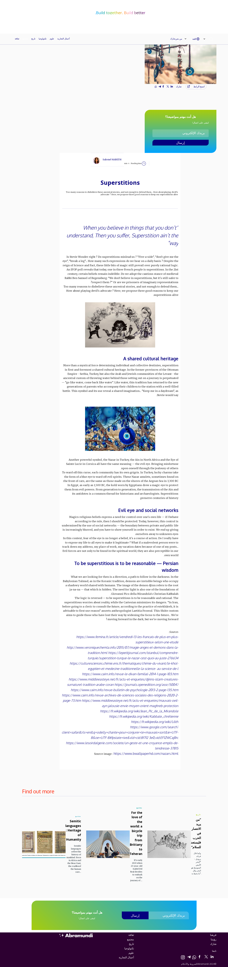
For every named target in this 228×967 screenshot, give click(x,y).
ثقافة (17, 38)
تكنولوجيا (43, 38)
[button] (200, 39)
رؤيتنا (213, 939)
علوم (52, 38)
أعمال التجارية (63, 38)
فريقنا (213, 934)
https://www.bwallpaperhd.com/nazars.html (146, 753)
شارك (172, 38)
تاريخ (33, 38)
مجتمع (25, 38)
